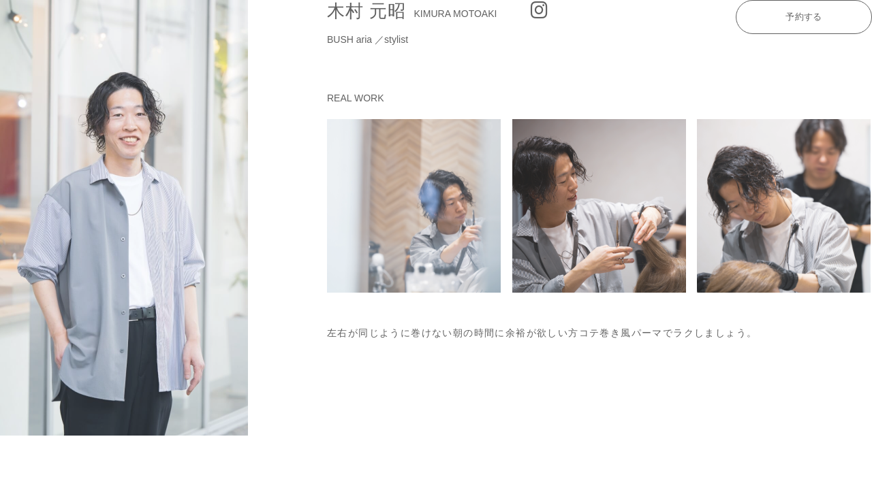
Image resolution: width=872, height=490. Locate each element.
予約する (803, 17)
